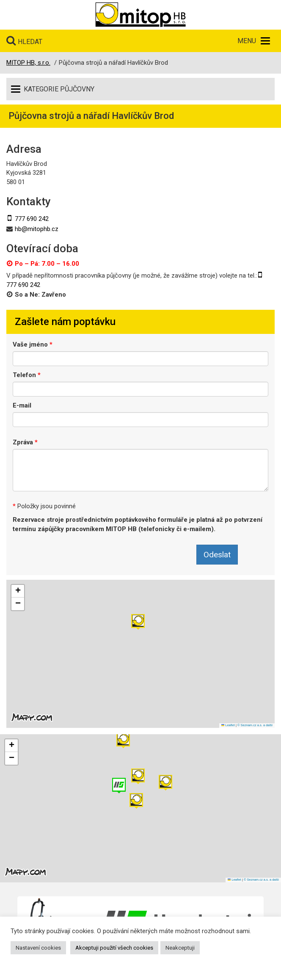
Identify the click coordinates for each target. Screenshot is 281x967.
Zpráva (25, 442)
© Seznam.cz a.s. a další (255, 725)
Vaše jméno (32, 344)
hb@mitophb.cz (36, 229)
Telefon (27, 375)
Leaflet (228, 725)
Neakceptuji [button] (180, 948)
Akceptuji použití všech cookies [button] (114, 948)
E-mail (22, 405)
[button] (138, 622)
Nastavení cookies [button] (38, 948)
